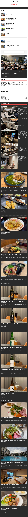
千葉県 (26, 150)
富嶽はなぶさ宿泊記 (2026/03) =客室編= (10, 484)
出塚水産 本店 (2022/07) (10, 23)
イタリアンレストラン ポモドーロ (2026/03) (11, 254)
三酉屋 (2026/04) (5, 210)
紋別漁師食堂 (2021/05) (10, 33)
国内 (25, 137)
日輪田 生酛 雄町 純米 (7, 393)
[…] (9, 76)
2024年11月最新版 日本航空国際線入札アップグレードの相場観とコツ (12, 87)
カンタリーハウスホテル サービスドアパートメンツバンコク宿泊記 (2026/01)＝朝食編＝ (14, 507)
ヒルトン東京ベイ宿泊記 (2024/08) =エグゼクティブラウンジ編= (22, 145)
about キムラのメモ (4, 83)
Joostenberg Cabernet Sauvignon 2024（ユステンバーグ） (13, 370)
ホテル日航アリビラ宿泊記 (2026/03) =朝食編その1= (13, 440)
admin (13, 14)
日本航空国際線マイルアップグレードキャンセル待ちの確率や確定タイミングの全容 (22, 107)
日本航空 (21, 114)
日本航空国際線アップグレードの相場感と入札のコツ (9, 82)
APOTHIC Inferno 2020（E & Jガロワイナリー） (12, 301)
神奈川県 (19, 138)
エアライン (24, 113)
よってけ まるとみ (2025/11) (11, 18)
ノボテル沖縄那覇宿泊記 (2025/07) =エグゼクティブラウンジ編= (22, 157)
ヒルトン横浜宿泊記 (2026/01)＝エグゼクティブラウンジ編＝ (22, 132)
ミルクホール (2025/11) (10, 13)
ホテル (24, 137)
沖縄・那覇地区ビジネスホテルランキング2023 (13, 40)
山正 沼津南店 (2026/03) (6, 277)
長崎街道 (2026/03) (5, 232)
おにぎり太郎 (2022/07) (10, 28)
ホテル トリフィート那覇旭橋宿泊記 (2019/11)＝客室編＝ (10, 86)
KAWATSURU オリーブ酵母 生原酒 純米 (11, 347)
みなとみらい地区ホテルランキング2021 (12, 45)
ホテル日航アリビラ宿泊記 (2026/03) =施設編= (12, 462)
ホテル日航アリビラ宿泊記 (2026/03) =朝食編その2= (13, 418)
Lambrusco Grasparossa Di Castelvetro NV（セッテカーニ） (14, 324)
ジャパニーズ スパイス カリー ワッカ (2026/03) (12, 187)
